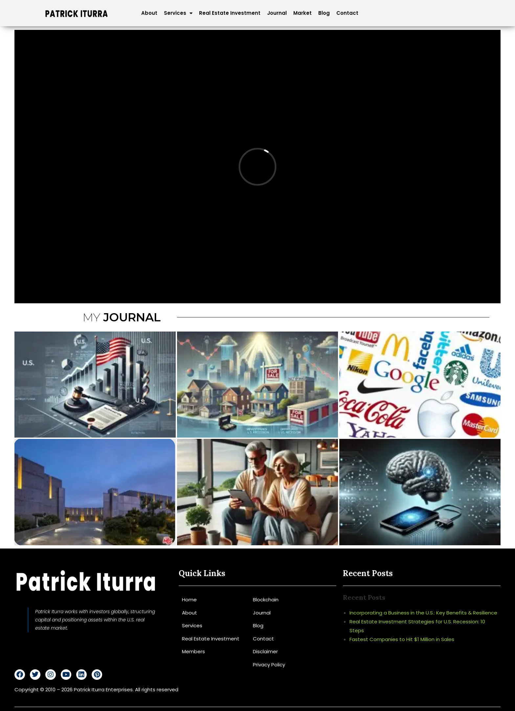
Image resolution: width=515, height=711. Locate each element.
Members (193, 651)
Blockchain (266, 599)
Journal (277, 13)
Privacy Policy (269, 664)
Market (302, 13)
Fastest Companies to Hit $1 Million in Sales (401, 639)
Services (178, 13)
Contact (347, 13)
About (149, 13)
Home (189, 599)
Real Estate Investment (229, 13)
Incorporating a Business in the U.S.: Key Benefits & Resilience (423, 612)
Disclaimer (265, 651)
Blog (324, 13)
